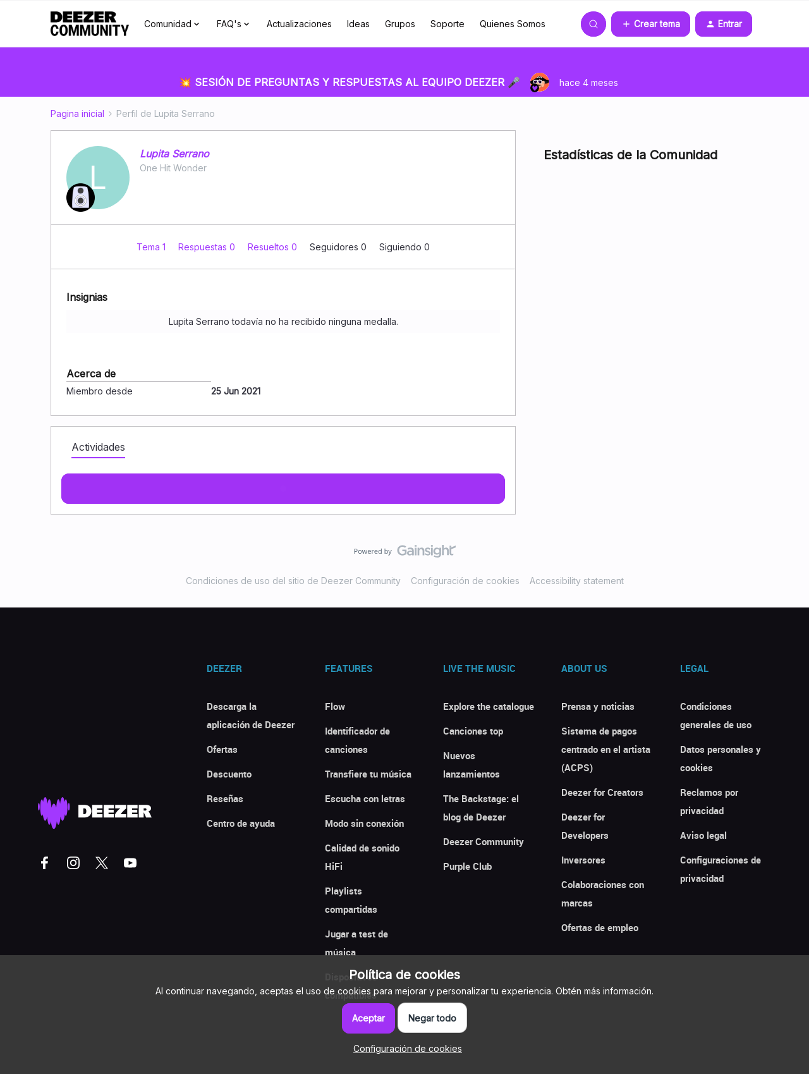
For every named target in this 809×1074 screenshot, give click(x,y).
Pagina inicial (77, 113)
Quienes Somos (512, 23)
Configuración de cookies (465, 580)
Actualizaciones (299, 23)
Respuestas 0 (208, 246)
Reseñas (225, 798)
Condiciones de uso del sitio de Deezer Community (293, 580)
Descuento (229, 773)
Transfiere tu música (368, 773)
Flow (335, 706)
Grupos (400, 23)
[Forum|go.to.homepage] (90, 24)
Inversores (583, 859)
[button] (650, 24)
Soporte (447, 23)
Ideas (358, 23)
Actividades (98, 447)
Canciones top (473, 730)
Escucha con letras (365, 798)
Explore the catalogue (488, 706)
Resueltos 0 (274, 246)
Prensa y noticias (598, 706)
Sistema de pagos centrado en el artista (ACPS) (605, 749)
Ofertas (222, 749)
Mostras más (283, 485)
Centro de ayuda (241, 823)
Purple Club (467, 866)
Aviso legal (703, 835)
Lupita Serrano (174, 153)
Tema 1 (152, 246)
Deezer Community (483, 841)
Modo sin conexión (364, 823)
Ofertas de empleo (599, 927)
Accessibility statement (577, 580)
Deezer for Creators (602, 792)
